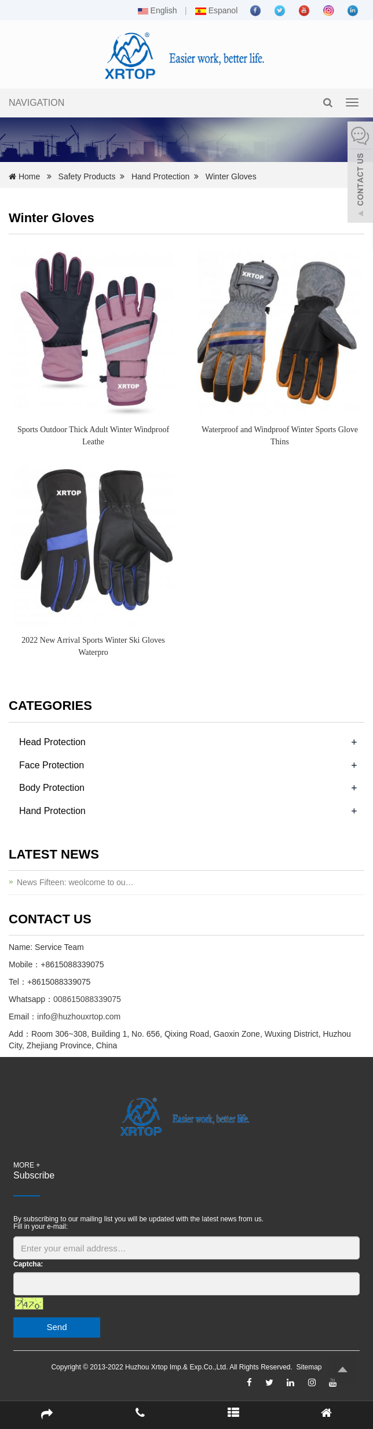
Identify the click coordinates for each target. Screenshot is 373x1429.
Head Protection (52, 742)
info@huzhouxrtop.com (78, 1016)
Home (29, 176)
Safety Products (87, 176)
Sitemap (309, 1367)
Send (56, 1327)
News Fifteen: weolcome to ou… (75, 882)
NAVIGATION (36, 103)
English (157, 10)
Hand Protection (160, 176)
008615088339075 (87, 999)
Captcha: (28, 1264)
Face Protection (51, 765)
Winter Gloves (231, 176)
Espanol (216, 10)
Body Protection (52, 788)
